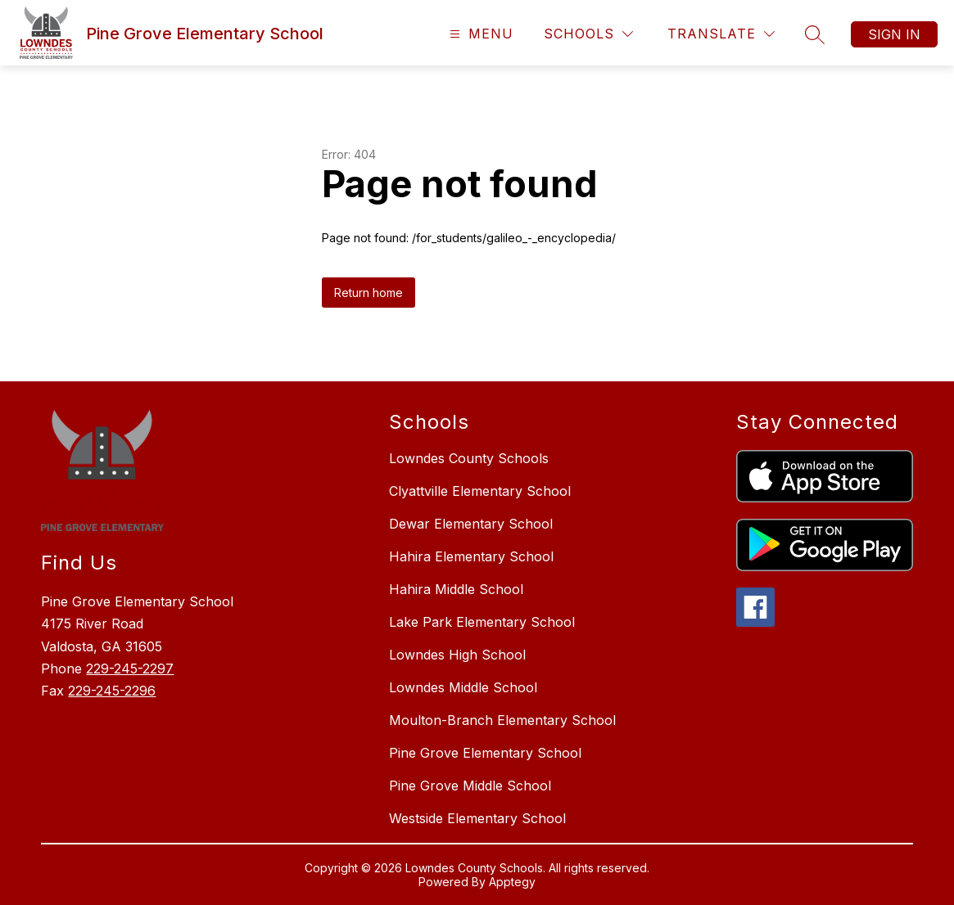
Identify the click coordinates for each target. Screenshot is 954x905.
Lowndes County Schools (469, 458)
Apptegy (512, 882)
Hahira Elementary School (471, 556)
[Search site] (815, 34)
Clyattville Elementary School (480, 491)
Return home (368, 292)
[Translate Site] (721, 34)
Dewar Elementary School (471, 524)
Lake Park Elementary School (482, 622)
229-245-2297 (130, 668)
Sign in (894, 34)
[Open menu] (479, 34)
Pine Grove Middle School (470, 785)
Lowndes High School (457, 654)
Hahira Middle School (456, 589)
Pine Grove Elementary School (485, 753)
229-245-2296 (112, 690)
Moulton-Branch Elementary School (502, 720)
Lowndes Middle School (463, 687)
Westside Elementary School (477, 818)
